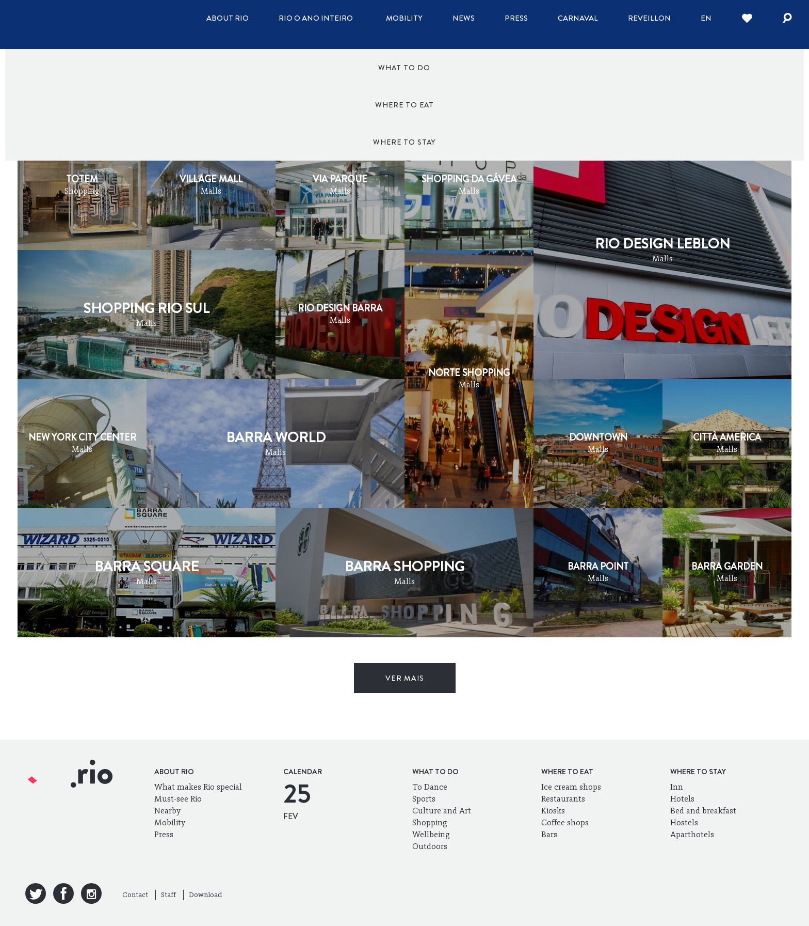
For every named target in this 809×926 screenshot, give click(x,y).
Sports (423, 799)
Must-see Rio (178, 799)
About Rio (227, 18)
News (463, 18)
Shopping (429, 822)
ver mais (404, 678)
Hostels (684, 822)
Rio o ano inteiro (316, 18)
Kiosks (553, 810)
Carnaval (578, 18)
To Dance (429, 787)
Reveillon (649, 18)
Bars (549, 834)
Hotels (682, 799)
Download (205, 894)
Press (516, 18)
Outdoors (429, 846)
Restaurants (563, 799)
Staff (168, 894)
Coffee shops (565, 822)
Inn (676, 787)
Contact (135, 894)
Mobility (404, 18)
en (706, 18)
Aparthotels (692, 834)
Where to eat (404, 67)
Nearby (167, 810)
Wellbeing (431, 834)
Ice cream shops (571, 787)
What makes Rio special (198, 787)
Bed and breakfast (703, 810)
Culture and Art (441, 810)
